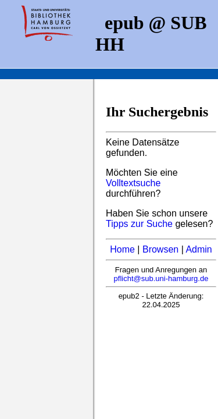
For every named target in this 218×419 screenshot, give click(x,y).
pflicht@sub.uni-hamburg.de (161, 278)
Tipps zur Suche (140, 224)
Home (122, 249)
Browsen (160, 249)
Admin (198, 249)
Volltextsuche (133, 183)
